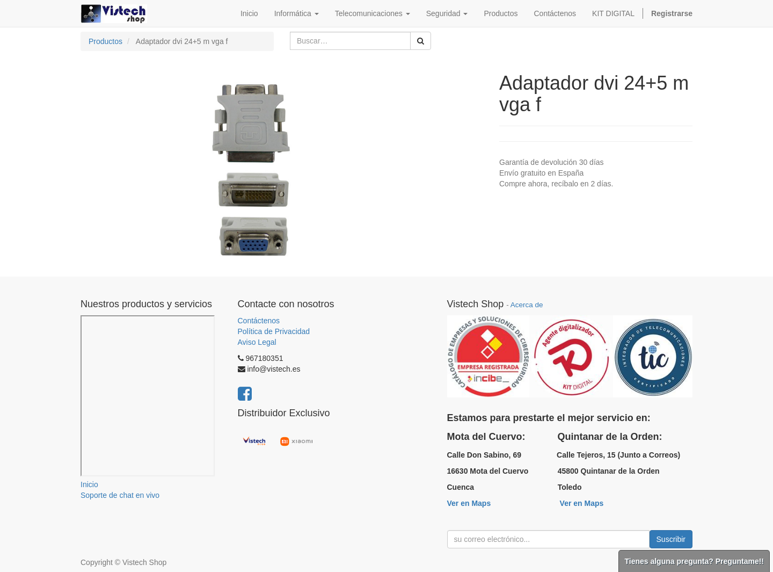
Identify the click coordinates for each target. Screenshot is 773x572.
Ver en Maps (469, 503)
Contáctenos (259, 320)
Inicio (89, 484)
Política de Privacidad (274, 331)
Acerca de (527, 305)
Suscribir (671, 539)
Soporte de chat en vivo (120, 495)
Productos (105, 41)
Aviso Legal (257, 342)
